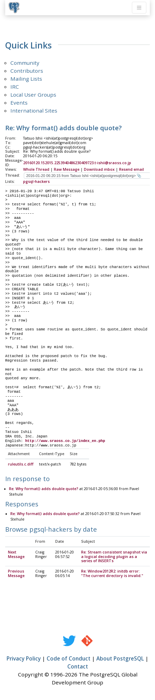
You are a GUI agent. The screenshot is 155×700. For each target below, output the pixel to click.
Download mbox (99, 169)
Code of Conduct (68, 658)
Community (24, 62)
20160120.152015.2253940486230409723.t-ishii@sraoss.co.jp (77, 162)
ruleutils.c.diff (20, 464)
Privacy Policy (24, 658)
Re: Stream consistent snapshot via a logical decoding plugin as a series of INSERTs (114, 557)
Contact (77, 666)
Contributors (26, 70)
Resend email (131, 169)
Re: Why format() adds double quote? (43, 489)
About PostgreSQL (120, 658)
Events (19, 102)
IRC (14, 86)
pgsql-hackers (36, 181)
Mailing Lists (26, 78)
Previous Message (16, 573)
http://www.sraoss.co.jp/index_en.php (65, 440)
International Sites (33, 110)
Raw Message (66, 169)
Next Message (16, 554)
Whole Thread (36, 169)
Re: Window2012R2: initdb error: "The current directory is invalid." (112, 573)
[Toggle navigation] (139, 8)
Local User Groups (33, 94)
